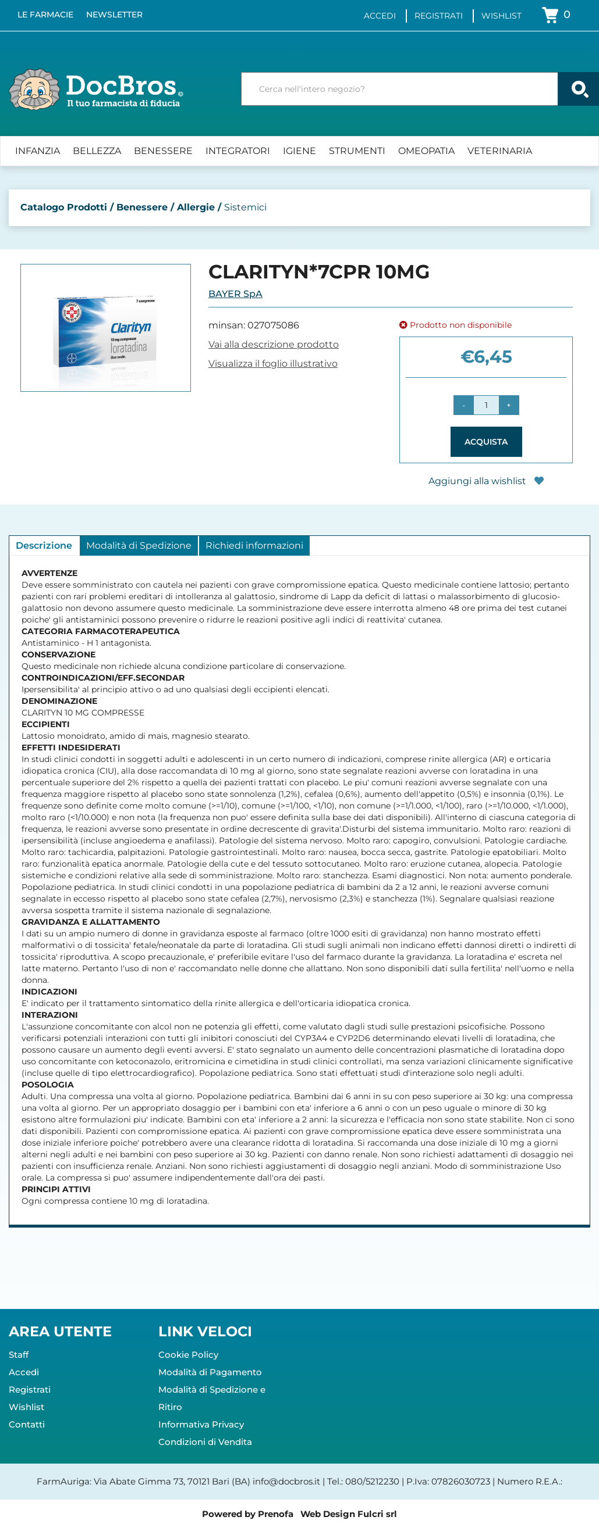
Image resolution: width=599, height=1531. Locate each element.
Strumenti (357, 150)
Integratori (237, 150)
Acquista (486, 442)
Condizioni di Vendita (205, 1441)
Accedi (380, 15)
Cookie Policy (188, 1354)
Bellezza (97, 150)
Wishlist (501, 15)
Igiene (299, 150)
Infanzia (37, 150)
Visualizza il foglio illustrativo (273, 363)
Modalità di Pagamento (210, 1372)
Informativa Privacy (201, 1424)
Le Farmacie (45, 14)
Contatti (27, 1424)
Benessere (163, 150)
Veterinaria (499, 150)
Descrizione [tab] (44, 545)
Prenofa (275, 1513)
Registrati (438, 15)
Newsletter (114, 14)
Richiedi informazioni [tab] (254, 545)
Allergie (196, 207)
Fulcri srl (377, 1513)
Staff (19, 1354)
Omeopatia (426, 150)
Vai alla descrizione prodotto (273, 344)
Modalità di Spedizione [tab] (139, 545)
